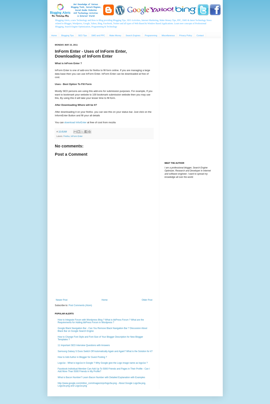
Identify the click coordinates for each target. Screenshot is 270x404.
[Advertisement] (104, 267)
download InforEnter (75, 122)
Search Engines (133, 35)
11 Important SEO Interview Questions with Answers (84, 345)
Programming (151, 35)
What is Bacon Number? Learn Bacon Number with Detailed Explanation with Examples (101, 377)
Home (54, 35)
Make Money (115, 35)
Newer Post (62, 300)
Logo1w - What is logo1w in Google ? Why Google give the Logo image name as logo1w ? (103, 363)
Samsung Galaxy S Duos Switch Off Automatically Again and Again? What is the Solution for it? (105, 351)
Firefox (66, 136)
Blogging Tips (67, 35)
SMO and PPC (98, 35)
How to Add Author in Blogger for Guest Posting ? (82, 357)
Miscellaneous (168, 35)
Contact (200, 35)
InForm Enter (76, 136)
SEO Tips (82, 35)
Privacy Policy (185, 35)
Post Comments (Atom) (80, 305)
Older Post (147, 300)
